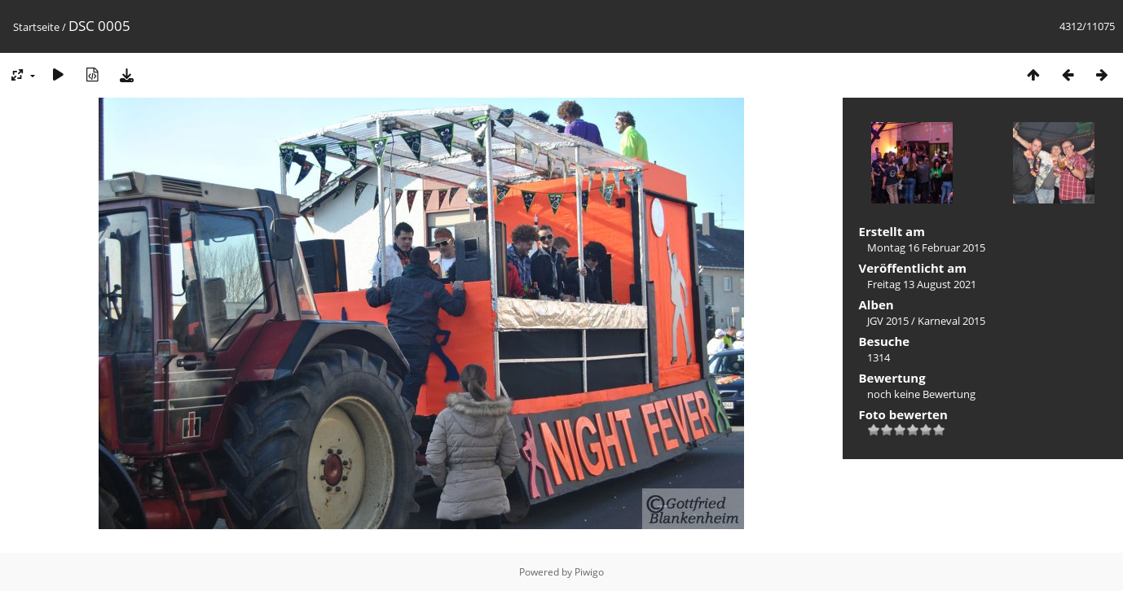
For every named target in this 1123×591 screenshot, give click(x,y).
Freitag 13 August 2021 (921, 284)
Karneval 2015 (951, 320)
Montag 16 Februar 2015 (926, 247)
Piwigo (589, 572)
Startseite (36, 27)
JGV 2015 (888, 320)
